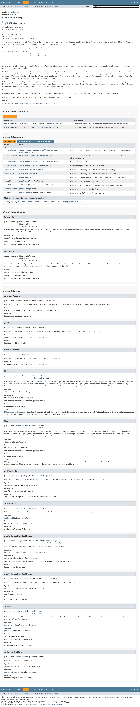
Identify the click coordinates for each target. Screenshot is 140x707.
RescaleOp (8, 123)
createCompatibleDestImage (30, 150)
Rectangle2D (9, 169)
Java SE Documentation (51, 697)
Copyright (4, 703)
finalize (21, 202)
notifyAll (55, 202)
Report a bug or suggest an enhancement (14, 696)
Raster (45, 155)
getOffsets (23, 181)
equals (13, 202)
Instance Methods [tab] (25, 141)
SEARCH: (89, 6)
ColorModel (23, 152)
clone (7, 202)
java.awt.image (16, 14)
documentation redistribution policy (51, 704)
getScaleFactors (25, 193)
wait (71, 202)
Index (51, 2)
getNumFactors (25, 177)
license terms (29, 704)
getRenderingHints (26, 189)
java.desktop (14, 12)
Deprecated (43, 2)
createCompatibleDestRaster (30, 155)
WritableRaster (11, 155)
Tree (35, 2)
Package (19, 2)
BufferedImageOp (8, 29)
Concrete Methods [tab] (44, 141)
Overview (4, 2)
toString (64, 202)
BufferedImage (10, 150)
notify (46, 202)
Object (11, 36)
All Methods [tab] (10, 141)
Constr (22, 6)
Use (31, 2)
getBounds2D (24, 169)
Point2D (8, 185)
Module (12, 2)
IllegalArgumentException (14, 412)
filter (21, 161)
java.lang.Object (8, 22)
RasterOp (19, 29)
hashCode (38, 202)
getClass (30, 202)
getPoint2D (23, 185)
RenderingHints (53, 123)
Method (29, 6)
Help (56, 2)
